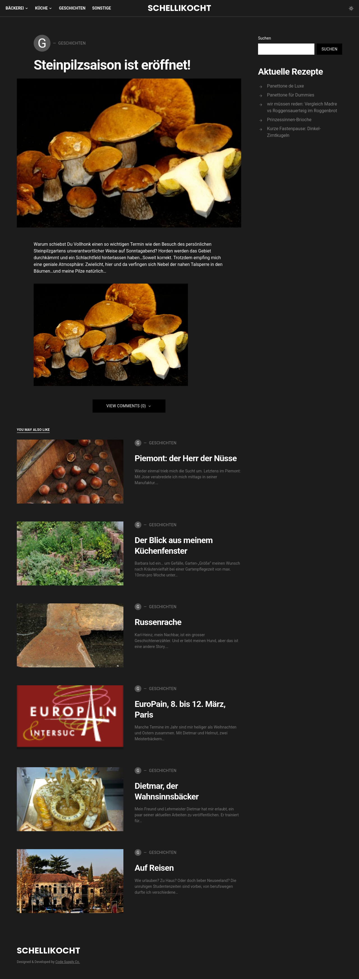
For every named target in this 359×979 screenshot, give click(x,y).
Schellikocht (179, 8)
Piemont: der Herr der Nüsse (186, 459)
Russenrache (158, 623)
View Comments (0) (126, 407)
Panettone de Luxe (285, 86)
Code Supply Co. (67, 963)
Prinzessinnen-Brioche (289, 119)
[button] (351, 8)
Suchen (264, 38)
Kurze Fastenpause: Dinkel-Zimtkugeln (294, 132)
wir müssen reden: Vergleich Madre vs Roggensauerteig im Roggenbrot (302, 107)
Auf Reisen (154, 869)
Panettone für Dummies (290, 95)
